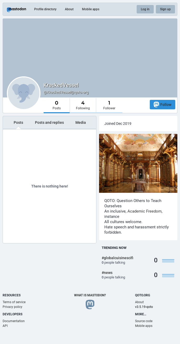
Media (80, 122)
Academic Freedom (144, 211)
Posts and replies (49, 122)
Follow (162, 104)
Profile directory (45, 9)
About (69, 9)
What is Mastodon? (90, 295)
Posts (18, 122)
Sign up (165, 9)
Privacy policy (12, 307)
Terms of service (14, 302)
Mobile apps (90, 9)
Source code (143, 321)
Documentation (14, 321)
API (5, 326)
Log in (145, 9)
